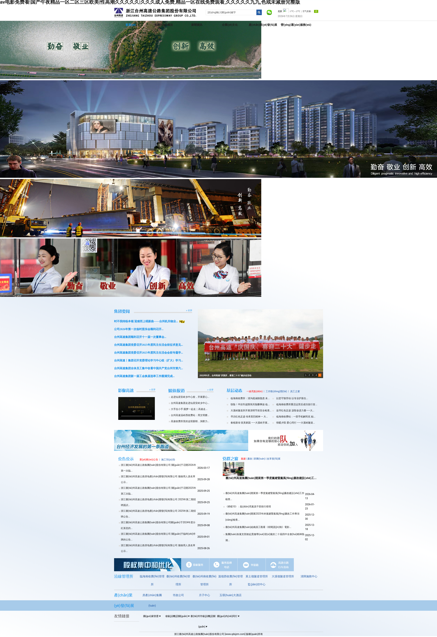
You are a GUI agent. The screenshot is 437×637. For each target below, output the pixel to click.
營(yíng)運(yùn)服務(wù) (296, 24)
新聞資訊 (196, 24)
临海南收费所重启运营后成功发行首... (296, 404)
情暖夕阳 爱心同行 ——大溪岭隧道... (295, 422)
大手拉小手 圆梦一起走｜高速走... (189, 409)
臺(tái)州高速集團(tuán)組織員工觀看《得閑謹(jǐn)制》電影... (258, 527)
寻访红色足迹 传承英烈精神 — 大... (249, 416)
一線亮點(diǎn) (254, 391)
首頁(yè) (130, 24)
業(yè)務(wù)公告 (149, 459)
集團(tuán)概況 (163, 24)
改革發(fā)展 (273, 458)
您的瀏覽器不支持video (136, 407)
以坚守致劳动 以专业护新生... (292, 398)
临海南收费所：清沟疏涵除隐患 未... (250, 398)
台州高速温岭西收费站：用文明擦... (190, 415)
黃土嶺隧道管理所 (257, 576)
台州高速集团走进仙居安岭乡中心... (190, 403)
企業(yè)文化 (230, 24)
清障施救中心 (309, 576)
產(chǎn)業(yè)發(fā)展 (263, 24)
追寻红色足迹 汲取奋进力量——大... (295, 410)
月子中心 (204, 595)
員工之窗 (295, 391)
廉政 (249, 458)
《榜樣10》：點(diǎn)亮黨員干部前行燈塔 (248, 506)
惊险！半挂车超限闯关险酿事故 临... (250, 404)
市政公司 (178, 595)
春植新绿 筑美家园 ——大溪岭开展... (250, 422)
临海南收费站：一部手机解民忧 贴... (295, 416)
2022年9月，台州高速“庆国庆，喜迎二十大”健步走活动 (225, 375)
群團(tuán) (259, 458)
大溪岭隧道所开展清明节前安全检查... (251, 410)
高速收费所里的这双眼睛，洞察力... (190, 421)
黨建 (243, 458)
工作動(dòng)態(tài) (276, 391)
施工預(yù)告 (168, 459)
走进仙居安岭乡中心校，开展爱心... (190, 396)
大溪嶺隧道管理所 (283, 576)
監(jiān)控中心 (256, 584)
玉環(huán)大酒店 (230, 595)
